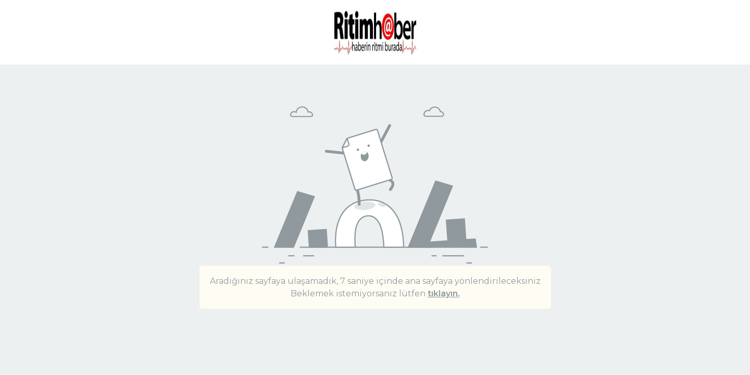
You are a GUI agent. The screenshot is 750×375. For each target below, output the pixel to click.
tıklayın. (444, 293)
